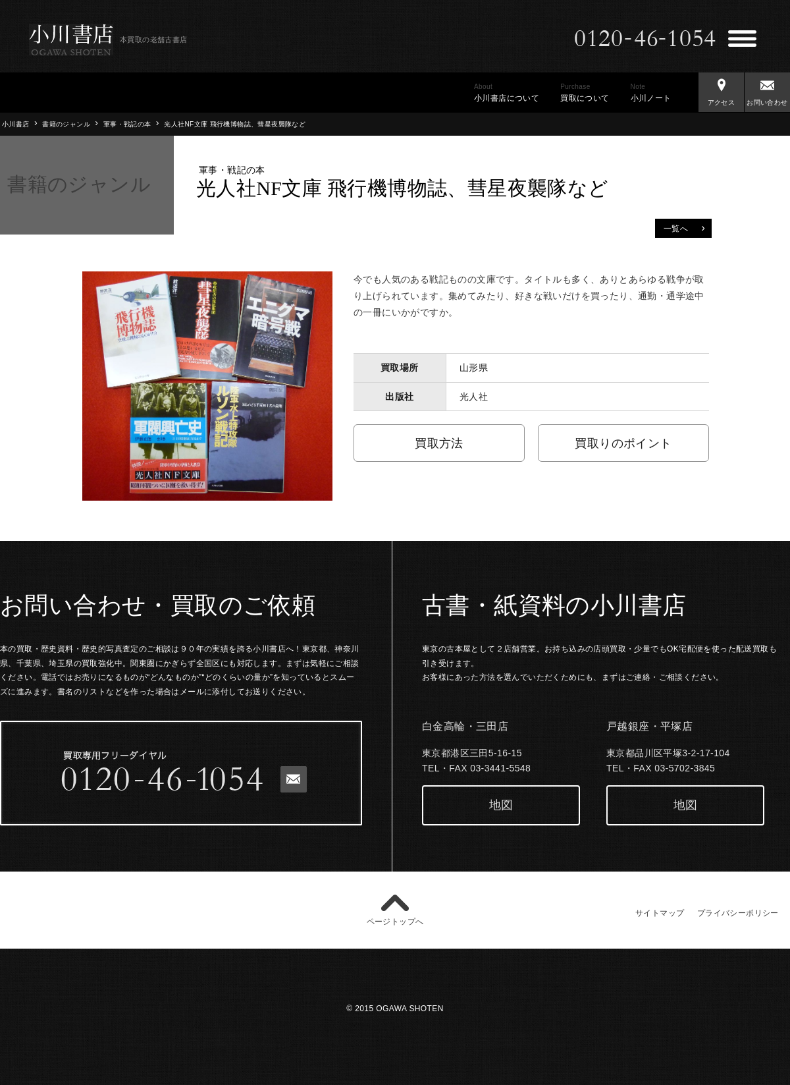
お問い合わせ (767, 89)
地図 (501, 805)
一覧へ (684, 227)
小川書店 (16, 124)
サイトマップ (659, 913)
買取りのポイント (623, 443)
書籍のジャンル (66, 124)
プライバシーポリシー (738, 913)
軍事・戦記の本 (127, 124)
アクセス (721, 89)
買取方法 (439, 443)
